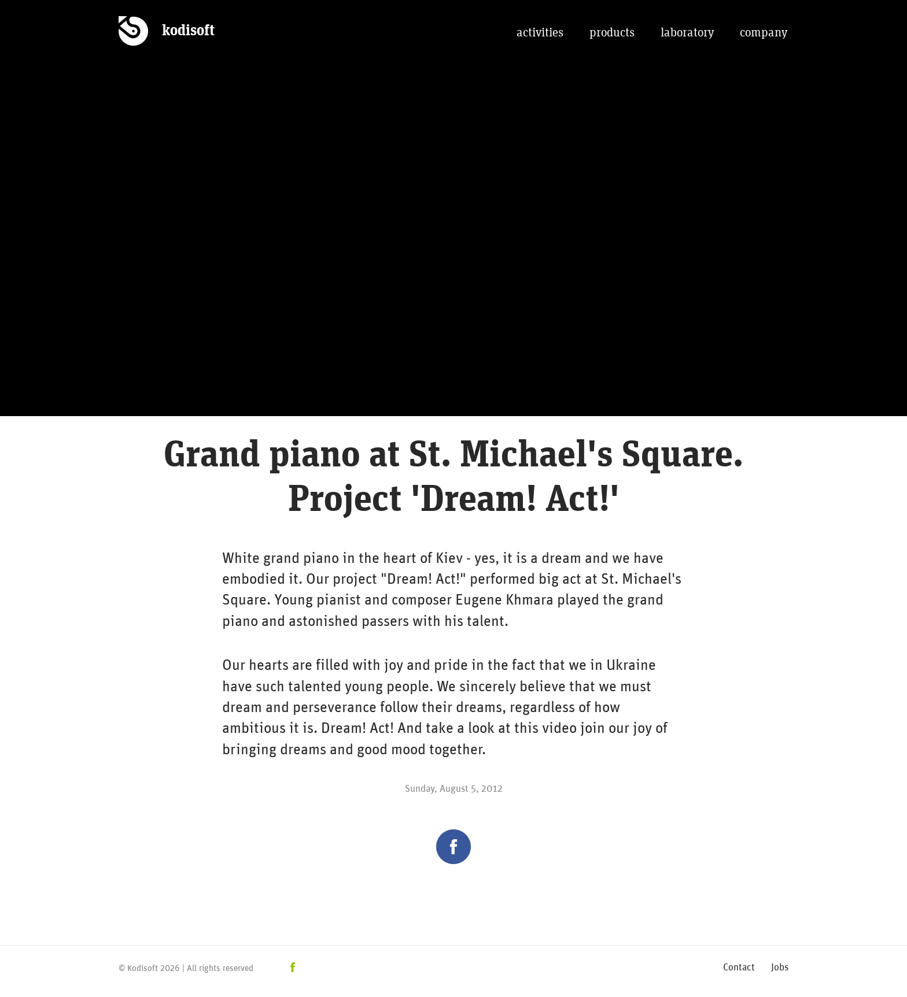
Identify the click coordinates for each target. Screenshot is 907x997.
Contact (739, 966)
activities (540, 33)
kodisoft (188, 30)
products (612, 33)
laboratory (687, 33)
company (763, 33)
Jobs (779, 966)
